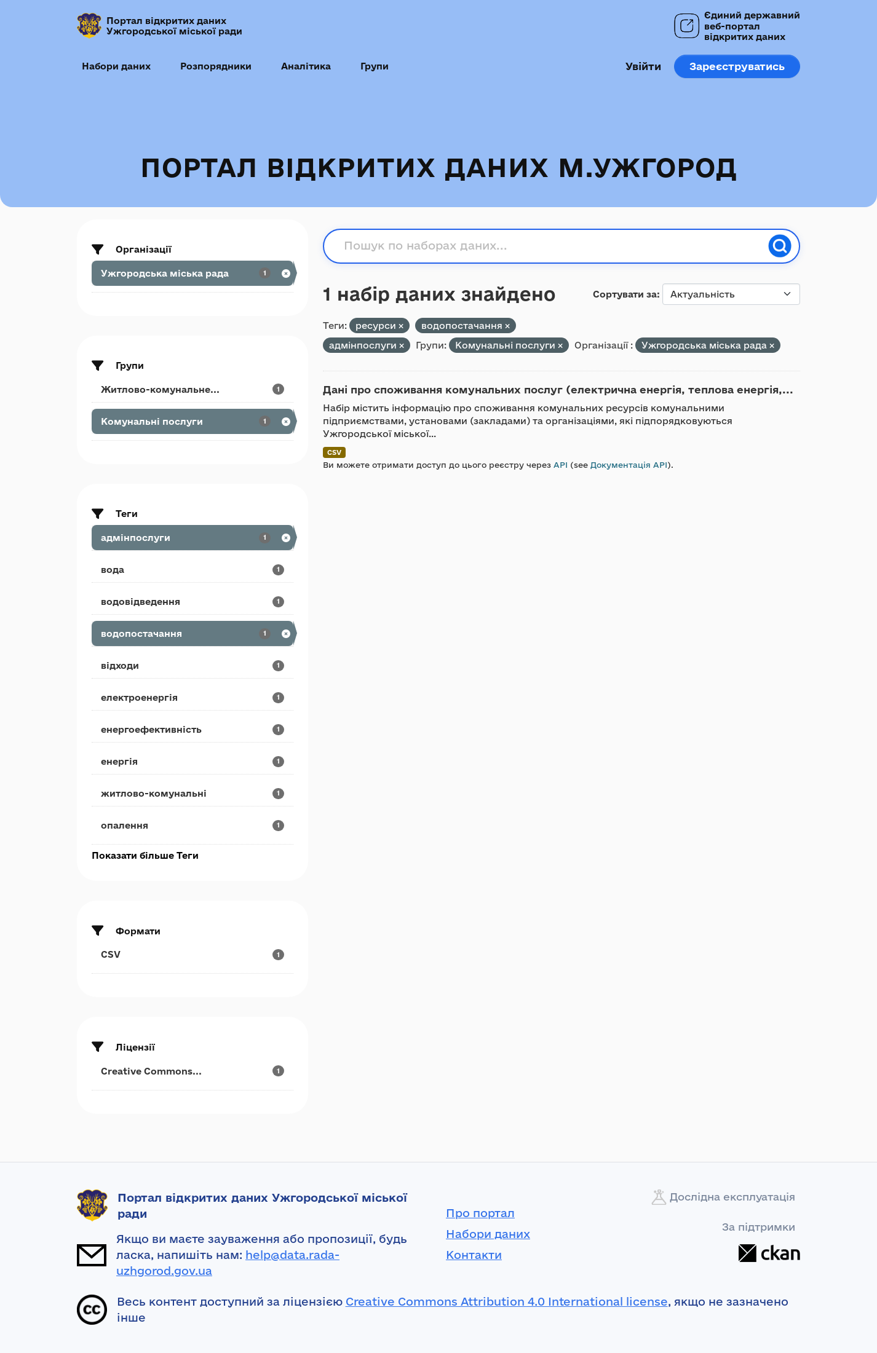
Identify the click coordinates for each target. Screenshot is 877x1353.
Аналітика (306, 66)
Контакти (474, 1254)
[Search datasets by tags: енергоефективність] (192, 729)
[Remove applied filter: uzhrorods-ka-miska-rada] (771, 346)
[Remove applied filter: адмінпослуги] (401, 346)
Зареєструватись (737, 66)
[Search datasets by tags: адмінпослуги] (192, 537)
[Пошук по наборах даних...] (552, 246)
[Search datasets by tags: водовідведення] (192, 601)
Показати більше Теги (145, 855)
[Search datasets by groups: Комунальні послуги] (192, 421)
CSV (334, 452)
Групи (374, 66)
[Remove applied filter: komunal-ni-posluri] (560, 346)
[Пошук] (780, 246)
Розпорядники (216, 66)
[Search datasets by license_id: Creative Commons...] (192, 1071)
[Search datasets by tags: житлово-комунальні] (192, 793)
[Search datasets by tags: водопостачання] (192, 633)
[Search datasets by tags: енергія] (192, 761)
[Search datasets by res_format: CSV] (192, 954)
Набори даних (116, 66)
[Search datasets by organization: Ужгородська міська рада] (192, 273)
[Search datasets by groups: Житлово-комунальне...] (192, 389)
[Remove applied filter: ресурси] (401, 326)
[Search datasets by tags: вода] (192, 569)
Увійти (643, 66)
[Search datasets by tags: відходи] (192, 665)
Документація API (628, 464)
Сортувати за (625, 294)
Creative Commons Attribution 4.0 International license (507, 1301)
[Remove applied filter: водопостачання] (507, 326)
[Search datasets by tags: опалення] (192, 825)
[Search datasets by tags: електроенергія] (192, 697)
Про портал (480, 1213)
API (561, 464)
